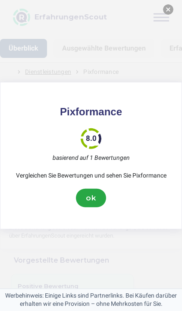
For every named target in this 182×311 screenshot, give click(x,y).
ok (91, 198)
